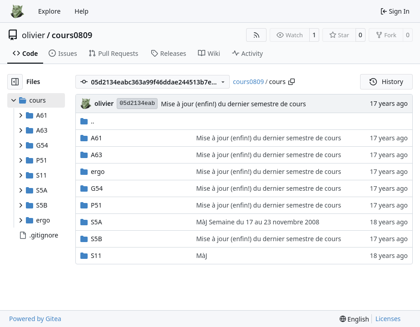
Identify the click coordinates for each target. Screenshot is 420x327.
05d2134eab (137, 103)
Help (81, 11)
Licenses (388, 318)
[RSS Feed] (256, 35)
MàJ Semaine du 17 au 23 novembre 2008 (257, 222)
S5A (96, 222)
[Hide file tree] (15, 81)
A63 (96, 154)
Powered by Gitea (35, 318)
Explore (49, 11)
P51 (96, 205)
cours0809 (72, 35)
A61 (96, 138)
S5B (96, 238)
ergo (98, 171)
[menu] (354, 319)
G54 (97, 188)
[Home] (17, 11)
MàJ (201, 255)
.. (87, 121)
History (386, 81)
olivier (33, 35)
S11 (96, 255)
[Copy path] (291, 82)
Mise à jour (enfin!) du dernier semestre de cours (233, 103)
